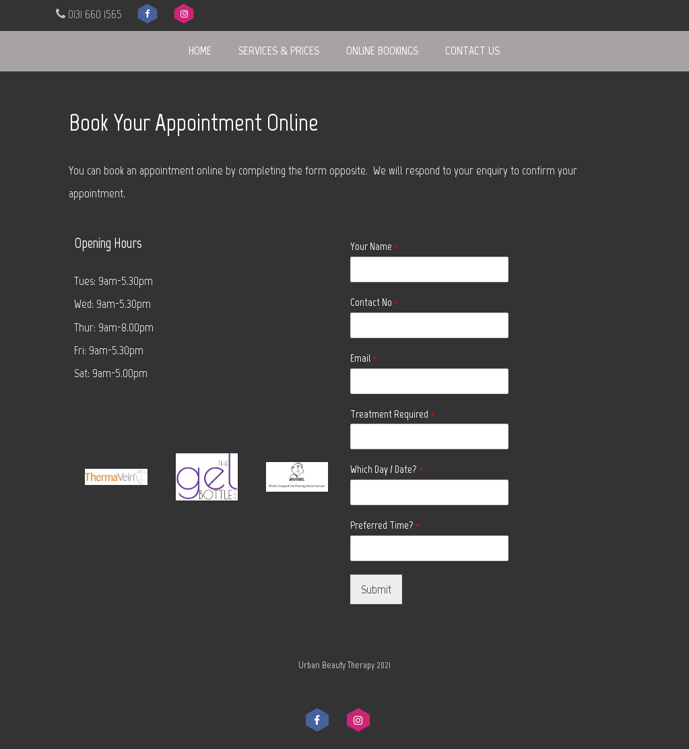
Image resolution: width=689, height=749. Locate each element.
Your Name (374, 246)
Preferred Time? (385, 525)
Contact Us (472, 50)
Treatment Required (392, 414)
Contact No (374, 302)
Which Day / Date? (387, 469)
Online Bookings (382, 50)
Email (363, 358)
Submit (376, 589)
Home (200, 50)
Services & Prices (278, 50)
